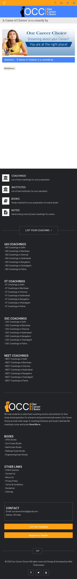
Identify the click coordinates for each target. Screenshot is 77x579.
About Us (9, 477)
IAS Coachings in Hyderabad (18, 258)
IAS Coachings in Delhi (15, 247)
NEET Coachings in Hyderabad (18, 370)
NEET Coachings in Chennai (17, 366)
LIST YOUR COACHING (38, 230)
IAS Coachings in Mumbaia (17, 251)
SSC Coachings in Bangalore (18, 336)
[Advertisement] (38, 98)
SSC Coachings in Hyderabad (18, 332)
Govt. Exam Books (13, 443)
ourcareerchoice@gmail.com (25, 511)
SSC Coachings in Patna (16, 343)
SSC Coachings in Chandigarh (18, 340)
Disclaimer (10, 488)
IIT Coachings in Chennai (16, 292)
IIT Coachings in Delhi (14, 284)
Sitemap (9, 492)
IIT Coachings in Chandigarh (17, 303)
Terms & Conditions (14, 484)
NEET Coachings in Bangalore (18, 373)
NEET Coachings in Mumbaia (18, 362)
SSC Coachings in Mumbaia (17, 325)
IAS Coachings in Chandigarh (18, 265)
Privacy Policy (11, 481)
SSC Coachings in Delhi (15, 322)
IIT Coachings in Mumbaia (16, 288)
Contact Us (10, 473)
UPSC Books (11, 440)
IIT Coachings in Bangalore (17, 299)
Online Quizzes (12, 470)
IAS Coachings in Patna (15, 269)
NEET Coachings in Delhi (16, 359)
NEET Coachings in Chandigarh (19, 377)
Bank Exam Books (13, 447)
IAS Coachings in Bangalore (17, 262)
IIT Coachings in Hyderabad (17, 295)
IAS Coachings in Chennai (16, 255)
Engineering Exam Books (16, 455)
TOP (37, 551)
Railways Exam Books (15, 451)
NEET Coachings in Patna (16, 380)
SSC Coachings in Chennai (17, 329)
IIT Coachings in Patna (15, 306)
